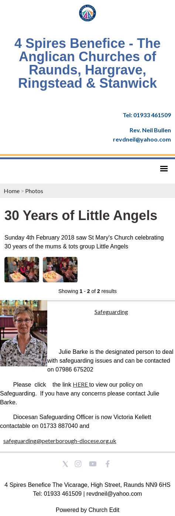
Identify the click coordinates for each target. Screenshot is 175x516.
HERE (80, 384)
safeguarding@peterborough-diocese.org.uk (59, 440)
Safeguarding (111, 311)
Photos (34, 190)
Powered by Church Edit (88, 510)
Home (12, 190)
